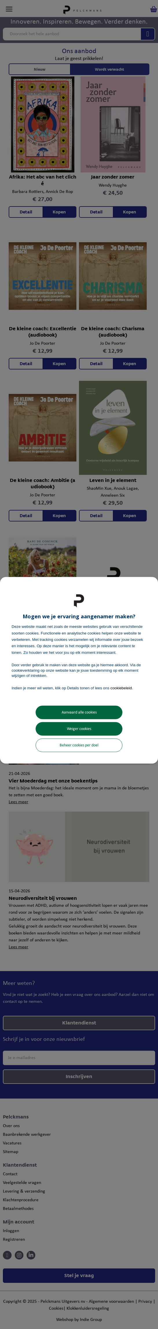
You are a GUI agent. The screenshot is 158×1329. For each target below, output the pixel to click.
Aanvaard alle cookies (79, 712)
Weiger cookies (79, 729)
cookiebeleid (121, 688)
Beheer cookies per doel (79, 745)
